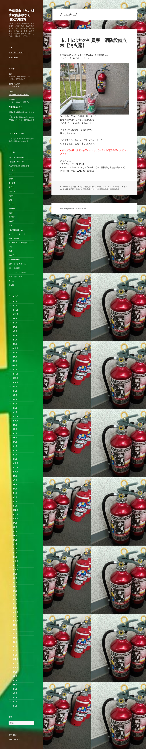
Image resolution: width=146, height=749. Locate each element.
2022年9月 (13, 425)
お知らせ (12, 170)
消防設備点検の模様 (16, 157)
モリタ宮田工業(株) (16, 52)
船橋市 (11, 178)
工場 (10, 246)
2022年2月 (13, 454)
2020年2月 (13, 552)
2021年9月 (13, 476)
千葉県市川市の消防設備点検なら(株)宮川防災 (21, 15)
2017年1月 (13, 701)
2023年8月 (13, 386)
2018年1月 (13, 655)
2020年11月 (13, 514)
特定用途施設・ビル (16, 230)
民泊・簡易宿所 (15, 268)
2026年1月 (13, 305)
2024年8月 (13, 356)
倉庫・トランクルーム (17, 264)
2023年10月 (13, 382)
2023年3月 (13, 403)
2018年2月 (13, 650)
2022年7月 (13, 433)
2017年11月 (13, 663)
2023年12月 (13, 374)
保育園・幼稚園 (15, 259)
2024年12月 (13, 348)
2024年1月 (13, 369)
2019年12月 (13, 561)
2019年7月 (13, 582)
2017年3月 (13, 693)
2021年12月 (13, 463)
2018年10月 (13, 620)
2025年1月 (13, 344)
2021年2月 (13, 501)
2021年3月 (13, 497)
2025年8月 (13, 318)
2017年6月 (13, 684)
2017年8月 (13, 676)
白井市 (11, 195)
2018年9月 (13, 625)
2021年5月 (13, 488)
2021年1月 (13, 505)
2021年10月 (13, 471)
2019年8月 (13, 578)
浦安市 (11, 204)
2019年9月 (13, 574)
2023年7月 (13, 391)
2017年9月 (13, 672)
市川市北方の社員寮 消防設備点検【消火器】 (93, 42)
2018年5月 (13, 642)
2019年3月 (13, 599)
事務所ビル (13, 255)
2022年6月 (13, 437)
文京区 (11, 225)
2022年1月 (13, 459)
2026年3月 (13, 301)
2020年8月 (13, 527)
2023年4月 (13, 399)
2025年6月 (13, 327)
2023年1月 (13, 412)
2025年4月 (13, 335)
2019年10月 (13, 569)
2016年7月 (13, 706)
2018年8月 (13, 629)
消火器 (65, 189)
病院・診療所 (14, 238)
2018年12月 (13, 612)
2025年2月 (13, 339)
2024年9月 (13, 352)
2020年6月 (13, 535)
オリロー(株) (13, 57)
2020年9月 (13, 523)
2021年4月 (13, 493)
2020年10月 (13, 518)
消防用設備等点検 (75, 189)
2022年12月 (13, 416)
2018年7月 (13, 633)
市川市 (11, 174)
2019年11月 (13, 565)
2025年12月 (13, 310)
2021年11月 (13, 467)
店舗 (10, 251)
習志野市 (12, 208)
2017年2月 (13, 697)
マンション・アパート (17, 234)
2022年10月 (13, 420)
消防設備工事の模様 (16, 161)
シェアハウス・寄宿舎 (17, 272)
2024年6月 (13, 361)
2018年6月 (13, 637)
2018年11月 (13, 616)
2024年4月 (13, 365)
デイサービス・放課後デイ (19, 242)
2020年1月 (13, 557)
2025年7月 (13, 322)
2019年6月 (13, 586)
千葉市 (11, 213)
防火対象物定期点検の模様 (19, 166)
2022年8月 (13, 429)
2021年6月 (13, 484)
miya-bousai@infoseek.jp (19, 94)
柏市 (10, 200)
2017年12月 (13, 659)
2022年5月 (13, 442)
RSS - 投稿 (13, 735)
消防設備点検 (114, 189)
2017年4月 (13, 689)
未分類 (11, 285)
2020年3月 (13, 548)
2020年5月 (13, 540)
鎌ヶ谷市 (12, 183)
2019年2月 (13, 603)
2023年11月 (13, 378)
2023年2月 (13, 408)
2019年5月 (13, 591)
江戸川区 (12, 217)
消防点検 (86, 189)
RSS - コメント (14, 739)
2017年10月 (13, 667)
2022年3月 (13, 450)
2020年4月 (13, 544)
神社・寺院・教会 (15, 276)
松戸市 (11, 187)
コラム (11, 281)
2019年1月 (13, 608)
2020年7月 (13, 531)
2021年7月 (13, 480)
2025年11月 (13, 314)
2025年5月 (13, 331)
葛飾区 (11, 221)
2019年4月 (13, 595)
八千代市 (12, 191)
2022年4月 (13, 446)
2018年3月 (13, 646)
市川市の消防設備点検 (99, 189)
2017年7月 (13, 680)
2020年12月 (13, 510)
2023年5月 (13, 395)
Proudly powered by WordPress (73, 209)
